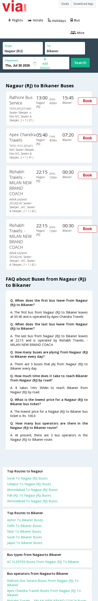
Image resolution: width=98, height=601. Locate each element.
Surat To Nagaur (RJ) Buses (27, 478)
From (8, 46)
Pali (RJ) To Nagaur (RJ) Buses (29, 495)
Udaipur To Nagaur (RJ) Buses (29, 484)
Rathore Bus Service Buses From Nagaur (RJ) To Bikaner (43, 582)
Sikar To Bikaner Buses (24, 531)
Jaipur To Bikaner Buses (24, 543)
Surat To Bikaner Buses (24, 537)
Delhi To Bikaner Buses (24, 525)
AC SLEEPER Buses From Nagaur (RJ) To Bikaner (43, 562)
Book (87, 101)
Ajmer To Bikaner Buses (25, 520)
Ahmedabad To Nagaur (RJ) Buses (32, 489)
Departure (11, 60)
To (49, 46)
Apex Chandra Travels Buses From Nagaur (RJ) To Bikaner (44, 592)
